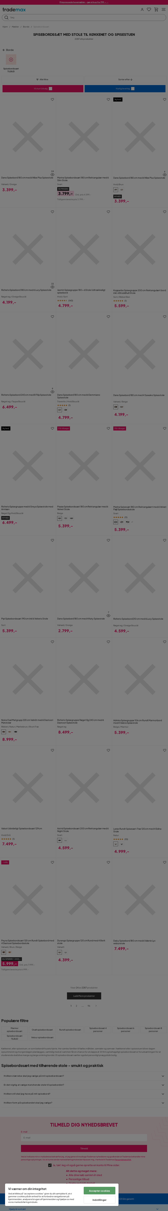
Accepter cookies (99, 1190)
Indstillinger (100, 1199)
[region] (62, 1195)
